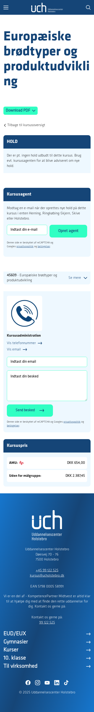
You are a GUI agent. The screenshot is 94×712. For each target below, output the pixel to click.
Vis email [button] (14, 349)
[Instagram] (37, 682)
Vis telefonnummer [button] (21, 343)
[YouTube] (47, 682)
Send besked (25, 410)
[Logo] (47, 7)
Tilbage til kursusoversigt (26, 125)
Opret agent (68, 231)
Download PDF (18, 110)
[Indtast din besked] (47, 385)
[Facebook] (28, 682)
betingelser (44, 246)
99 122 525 (47, 622)
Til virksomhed (20, 666)
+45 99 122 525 (47, 570)
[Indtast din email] (47, 362)
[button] (17, 7)
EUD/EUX (14, 634)
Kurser (10, 650)
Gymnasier (15, 642)
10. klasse (14, 658)
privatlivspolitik (25, 246)
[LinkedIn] (56, 682)
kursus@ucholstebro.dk (47, 575)
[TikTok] (66, 682)
